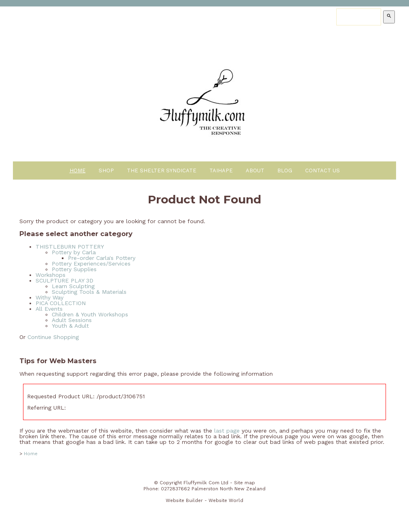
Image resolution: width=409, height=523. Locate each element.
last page (227, 430)
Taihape (221, 170)
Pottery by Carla (74, 252)
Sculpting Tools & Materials (89, 292)
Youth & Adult (70, 325)
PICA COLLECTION (61, 303)
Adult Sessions (72, 320)
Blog (284, 170)
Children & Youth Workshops (90, 314)
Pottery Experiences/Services (91, 263)
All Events (49, 308)
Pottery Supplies (74, 269)
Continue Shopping (53, 337)
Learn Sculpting (73, 286)
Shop (106, 170)
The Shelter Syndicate (161, 170)
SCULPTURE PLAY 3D (64, 280)
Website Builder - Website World (204, 500)
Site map (244, 482)
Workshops (50, 275)
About (255, 170)
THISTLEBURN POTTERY (70, 246)
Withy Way (49, 297)
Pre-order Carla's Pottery (101, 258)
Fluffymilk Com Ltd (205, 482)
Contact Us (322, 170)
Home (78, 170)
